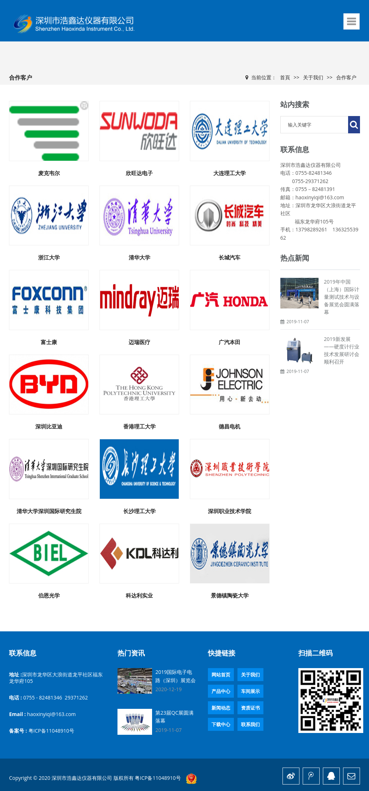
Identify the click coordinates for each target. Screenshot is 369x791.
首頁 (285, 77)
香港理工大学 (139, 426)
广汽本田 (229, 342)
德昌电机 (229, 426)
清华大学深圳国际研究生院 (49, 511)
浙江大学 (49, 257)
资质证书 (250, 708)
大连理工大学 (229, 173)
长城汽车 (229, 257)
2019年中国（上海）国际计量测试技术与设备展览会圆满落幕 (341, 296)
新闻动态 (221, 708)
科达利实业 (139, 595)
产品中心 (221, 691)
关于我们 (313, 77)
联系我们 (250, 724)
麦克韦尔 (49, 173)
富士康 (49, 342)
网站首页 (221, 674)
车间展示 (250, 691)
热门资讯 (131, 653)
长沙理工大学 (139, 511)
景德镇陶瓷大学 (230, 595)
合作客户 (346, 77)
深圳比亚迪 (48, 426)
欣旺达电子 (139, 173)
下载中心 (221, 724)
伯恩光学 (49, 595)
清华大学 (139, 257)
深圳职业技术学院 (229, 511)
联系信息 (22, 653)
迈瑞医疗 (139, 342)
